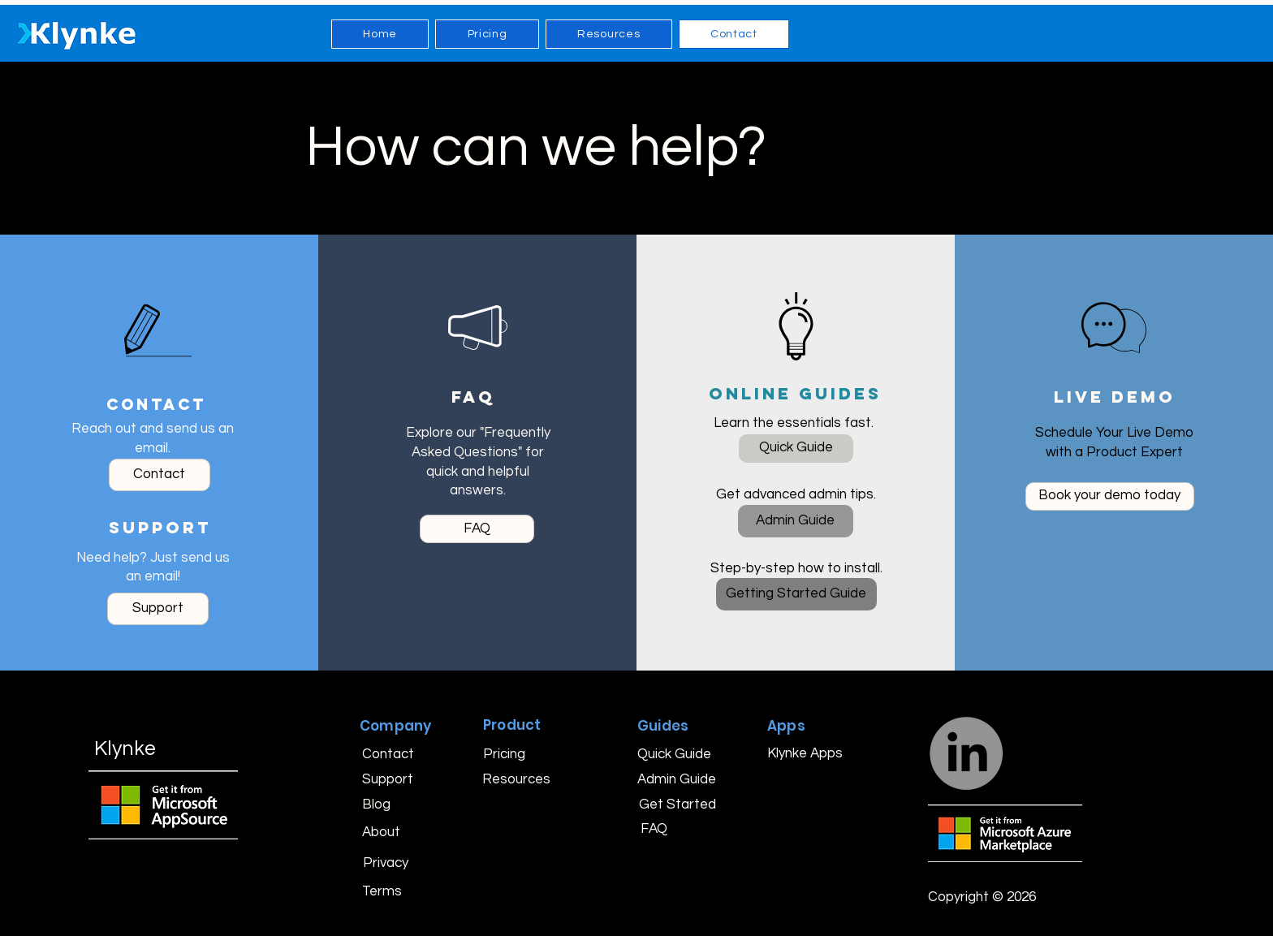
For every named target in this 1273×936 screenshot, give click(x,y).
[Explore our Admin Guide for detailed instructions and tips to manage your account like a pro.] (795, 521)
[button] (985, 898)
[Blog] (387, 804)
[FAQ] (675, 829)
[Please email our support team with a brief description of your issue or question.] (158, 609)
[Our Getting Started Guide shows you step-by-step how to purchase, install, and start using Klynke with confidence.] (796, 594)
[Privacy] (388, 863)
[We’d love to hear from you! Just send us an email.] (159, 475)
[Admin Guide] (676, 779)
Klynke (125, 748)
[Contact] (389, 754)
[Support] (393, 779)
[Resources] (516, 779)
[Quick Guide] (674, 754)
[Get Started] (677, 804)
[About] (389, 832)
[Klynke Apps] (805, 753)
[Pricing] (514, 754)
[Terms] (387, 891)
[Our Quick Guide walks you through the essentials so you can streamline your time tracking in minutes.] (796, 448)
